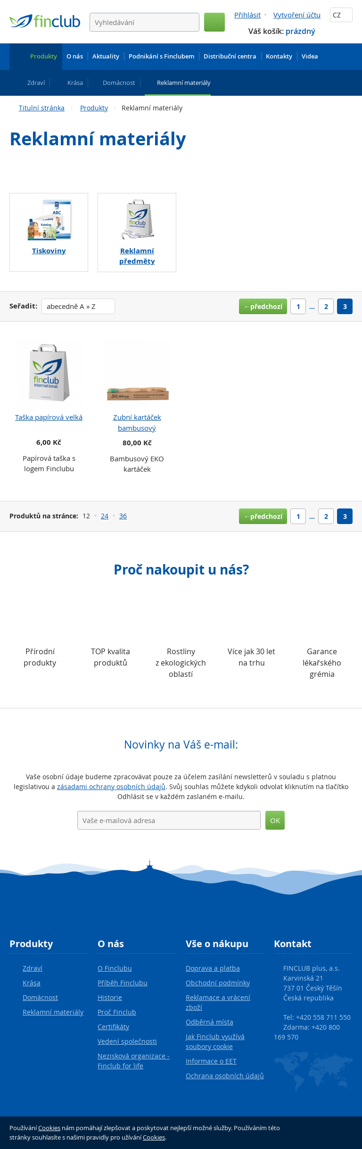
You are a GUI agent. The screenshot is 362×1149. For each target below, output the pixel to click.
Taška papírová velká (48, 417)
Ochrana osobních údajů (225, 1075)
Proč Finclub (117, 1011)
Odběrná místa (209, 1021)
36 (123, 515)
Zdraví (32, 968)
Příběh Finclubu (123, 982)
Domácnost (40, 997)
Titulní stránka (42, 107)
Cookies (49, 1128)
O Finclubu (115, 968)
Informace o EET (211, 1061)
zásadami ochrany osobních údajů (111, 786)
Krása (32, 982)
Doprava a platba (213, 968)
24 (104, 515)
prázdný (300, 31)
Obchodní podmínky (218, 982)
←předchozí (263, 306)
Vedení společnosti (127, 1041)
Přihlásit (247, 14)
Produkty (94, 107)
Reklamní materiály (53, 1011)
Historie (110, 997)
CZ (341, 14)
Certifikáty (113, 1026)
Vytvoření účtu (297, 14)
